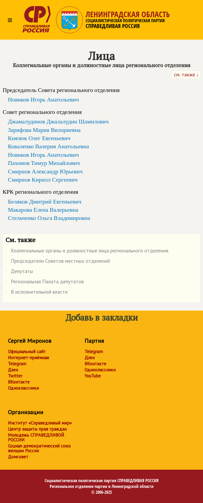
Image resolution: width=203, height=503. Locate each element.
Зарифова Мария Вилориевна (44, 130)
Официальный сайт (27, 351)
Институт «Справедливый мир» (40, 423)
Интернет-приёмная (28, 357)
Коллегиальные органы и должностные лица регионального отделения (87, 251)
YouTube (93, 375)
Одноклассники (23, 388)
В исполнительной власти (37, 292)
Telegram (17, 363)
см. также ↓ (186, 74)
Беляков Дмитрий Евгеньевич (44, 201)
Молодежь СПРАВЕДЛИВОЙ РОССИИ (36, 437)
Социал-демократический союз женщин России (39, 448)
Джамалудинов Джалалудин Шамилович (58, 121)
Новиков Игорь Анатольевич (43, 99)
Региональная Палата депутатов (45, 282)
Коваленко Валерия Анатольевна (48, 146)
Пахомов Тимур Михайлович (44, 163)
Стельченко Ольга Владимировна (49, 218)
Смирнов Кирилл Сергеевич (43, 179)
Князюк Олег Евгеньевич (39, 138)
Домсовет (18, 456)
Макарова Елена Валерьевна (43, 209)
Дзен (13, 369)
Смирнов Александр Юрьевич (45, 171)
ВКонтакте (19, 382)
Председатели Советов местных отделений (58, 262)
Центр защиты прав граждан (37, 429)
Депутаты (19, 272)
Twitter (15, 375)
